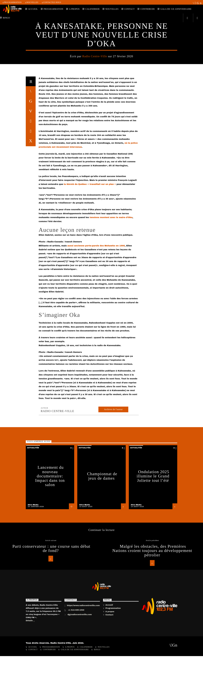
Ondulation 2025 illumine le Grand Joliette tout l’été (153, 646)
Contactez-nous (51, 2)
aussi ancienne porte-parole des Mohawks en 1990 (96, 416)
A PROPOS (74, 9)
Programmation (12, 2)
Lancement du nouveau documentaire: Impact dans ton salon (50, 646)
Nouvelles (31, 2)
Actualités (101, 96)
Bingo (6, 18)
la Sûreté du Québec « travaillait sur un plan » (90, 354)
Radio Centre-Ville (94, 134)
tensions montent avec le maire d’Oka (111, 387)
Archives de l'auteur (113, 579)
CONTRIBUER (147, 9)
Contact (129, 9)
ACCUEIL (33, 9)
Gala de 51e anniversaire (176, 9)
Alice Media (33, 675)
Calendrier (92, 9)
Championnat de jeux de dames (102, 646)
